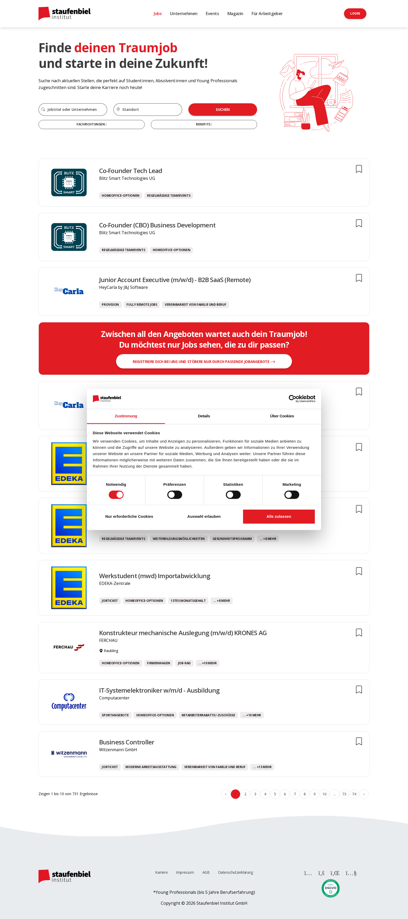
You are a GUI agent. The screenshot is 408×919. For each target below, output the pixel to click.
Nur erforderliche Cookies (129, 516)
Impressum (185, 872)
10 (324, 794)
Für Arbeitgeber (267, 13)
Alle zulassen (278, 516)
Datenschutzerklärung (235, 872)
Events (212, 13)
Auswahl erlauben (204, 516)
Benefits (203, 124)
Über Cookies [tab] (282, 416)
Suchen (223, 109)
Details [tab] (204, 416)
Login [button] (355, 13)
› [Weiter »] (364, 794)
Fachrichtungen (90, 124)
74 (354, 794)
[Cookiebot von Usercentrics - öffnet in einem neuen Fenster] (292, 399)
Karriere (161, 872)
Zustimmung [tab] (126, 416)
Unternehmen (183, 13)
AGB (206, 872)
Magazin (235, 13)
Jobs (158, 13)
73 (344, 794)
